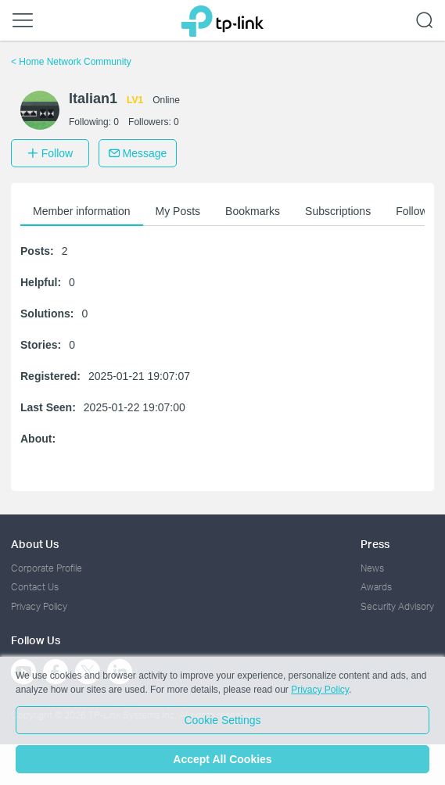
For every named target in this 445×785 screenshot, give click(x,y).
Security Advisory (397, 606)
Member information (82, 211)
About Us (35, 543)
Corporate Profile (46, 568)
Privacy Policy (39, 606)
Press (375, 543)
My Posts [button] (178, 211)
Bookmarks (252, 211)
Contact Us (35, 587)
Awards (376, 587)
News (372, 568)
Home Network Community (71, 61)
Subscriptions (338, 211)
